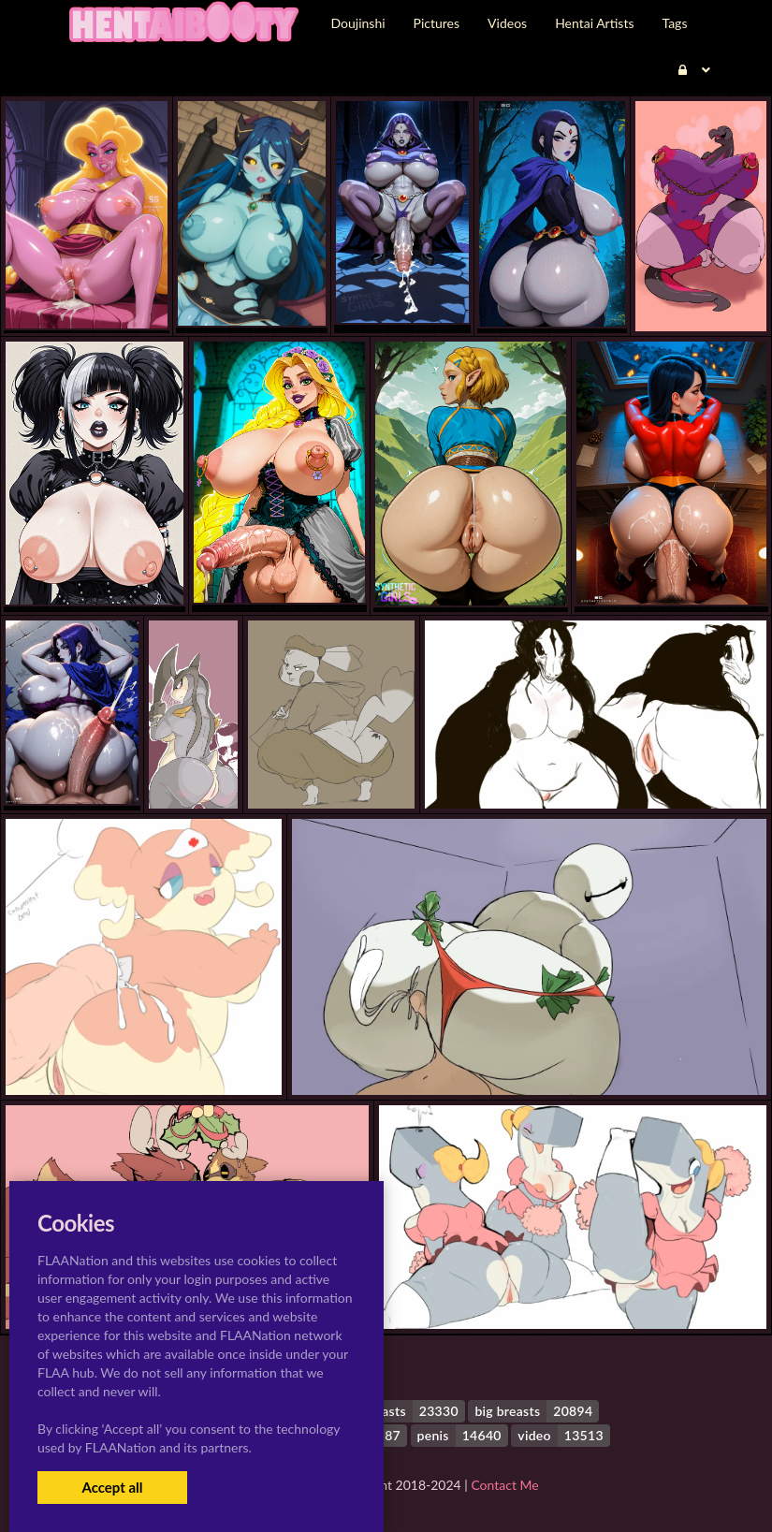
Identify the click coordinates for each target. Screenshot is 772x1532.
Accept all (111, 1487)
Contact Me (504, 1485)
